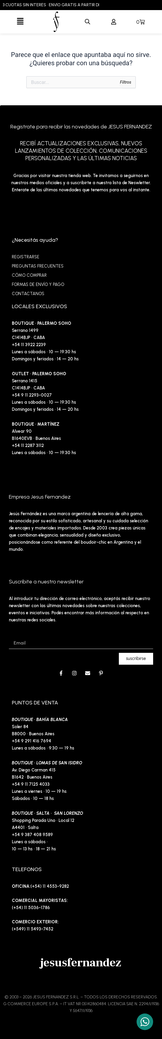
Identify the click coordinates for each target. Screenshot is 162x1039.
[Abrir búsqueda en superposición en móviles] (87, 21)
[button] (20, 21)
